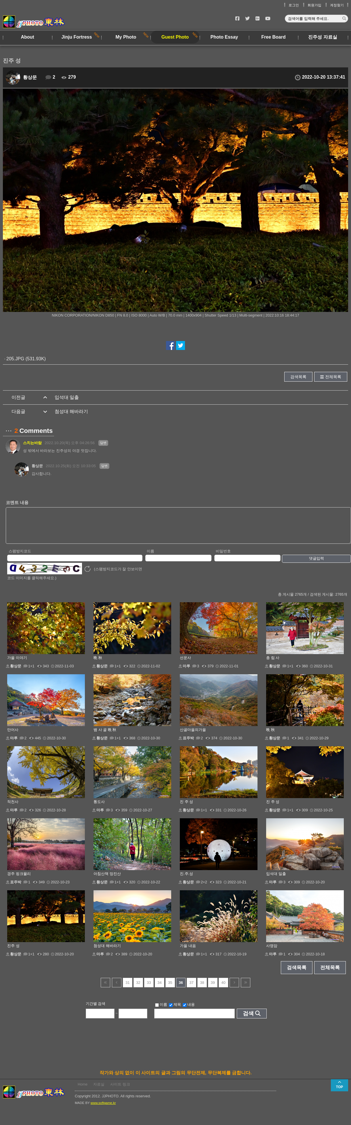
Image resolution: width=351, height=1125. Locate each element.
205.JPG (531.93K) (26, 358)
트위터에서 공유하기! (180, 345)
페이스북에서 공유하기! (170, 345)
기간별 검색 (96, 1009)
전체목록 (333, 376)
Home (82, 1090)
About (27, 37)
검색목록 (298, 376)
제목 (175, 1010)
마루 (186, 672)
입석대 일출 (67, 397)
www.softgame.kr (103, 1109)
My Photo (126, 37)
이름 (150, 557)
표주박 (188, 744)
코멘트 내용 (17, 502)
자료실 (98, 1090)
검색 (248, 1019)
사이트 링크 (120, 1090)
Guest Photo (175, 37)
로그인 (294, 5)
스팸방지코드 (20, 557)
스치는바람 (32, 443)
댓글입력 (316, 564)
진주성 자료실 (322, 37)
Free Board (273, 37)
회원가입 (314, 5)
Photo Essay (224, 37)
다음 (234, 988)
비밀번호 (223, 557)
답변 (103, 442)
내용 (189, 1010)
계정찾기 (337, 5)
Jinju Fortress (77, 37)
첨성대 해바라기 (71, 411)
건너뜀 (105, 988)
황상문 (30, 77)
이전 (116, 988)
